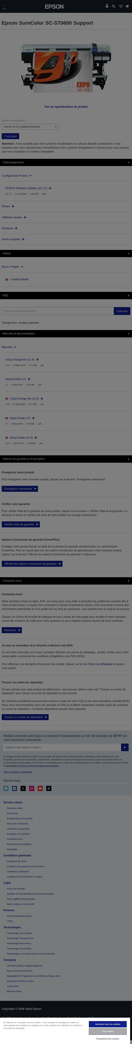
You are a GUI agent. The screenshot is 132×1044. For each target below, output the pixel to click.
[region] (65, 1030)
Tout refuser (108, 1031)
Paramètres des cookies (107, 1038)
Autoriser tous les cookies (107, 1024)
